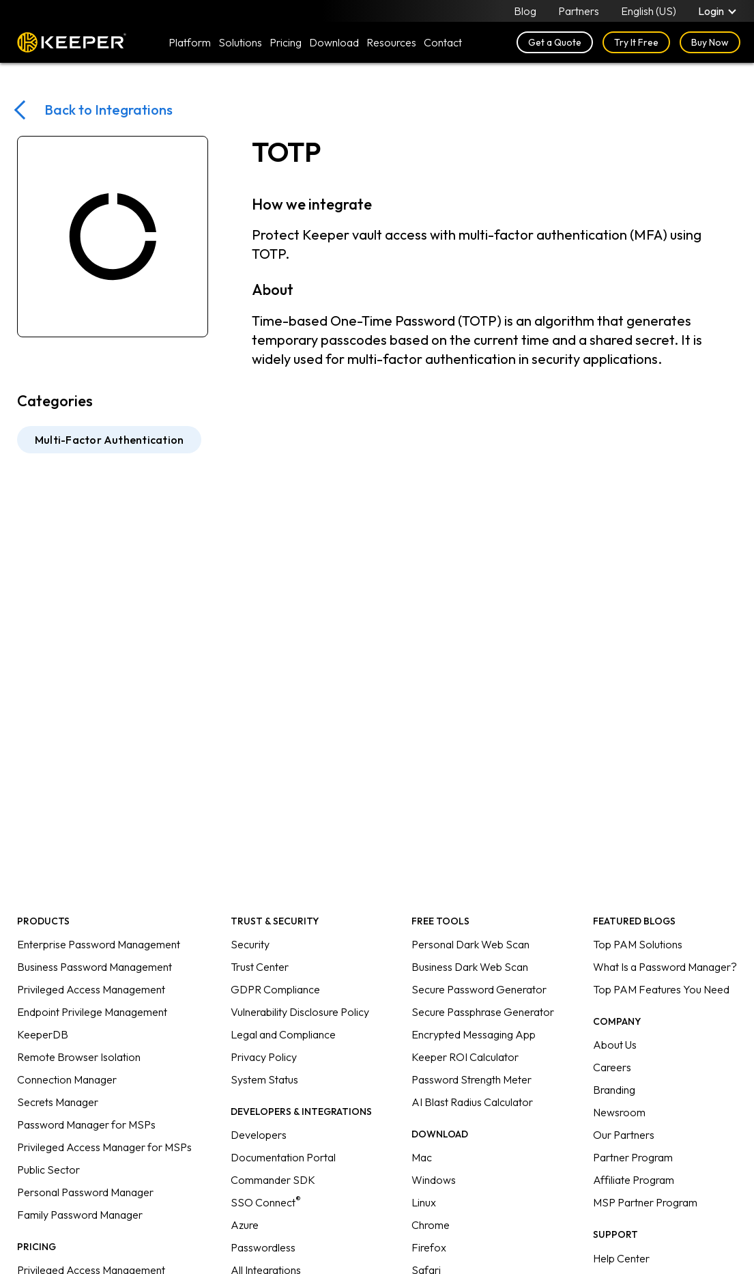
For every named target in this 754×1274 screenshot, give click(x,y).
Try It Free (636, 42)
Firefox (428, 1247)
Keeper (71, 42)
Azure (245, 1225)
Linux (423, 1202)
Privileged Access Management (91, 989)
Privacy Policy (264, 1057)
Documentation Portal (283, 1157)
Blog (525, 11)
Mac (421, 1157)
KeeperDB (42, 1034)
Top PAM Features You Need (661, 989)
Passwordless (263, 1247)
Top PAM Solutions (637, 944)
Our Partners (623, 1135)
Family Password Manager (80, 1214)
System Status (264, 1079)
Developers (259, 1135)
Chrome (430, 1225)
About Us (615, 1044)
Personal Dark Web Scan (470, 944)
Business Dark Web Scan (469, 967)
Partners (578, 11)
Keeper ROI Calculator (465, 1057)
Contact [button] (443, 42)
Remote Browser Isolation (79, 1057)
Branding (614, 1089)
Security (250, 944)
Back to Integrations (108, 109)
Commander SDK (273, 1180)
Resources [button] (391, 42)
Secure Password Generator (479, 989)
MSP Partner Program (645, 1202)
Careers (612, 1067)
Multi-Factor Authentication (109, 440)
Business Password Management (94, 967)
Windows (433, 1180)
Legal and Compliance (283, 1034)
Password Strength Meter (471, 1079)
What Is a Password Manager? (665, 967)
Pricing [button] (286, 42)
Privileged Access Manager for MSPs (104, 1147)
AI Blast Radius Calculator (472, 1102)
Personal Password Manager (85, 1192)
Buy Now (710, 42)
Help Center (621, 1258)
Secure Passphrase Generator (482, 1012)
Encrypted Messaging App (473, 1034)
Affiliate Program (633, 1180)
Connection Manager (67, 1079)
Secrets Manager (57, 1102)
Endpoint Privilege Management (92, 1012)
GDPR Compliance (275, 989)
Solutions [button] (240, 42)
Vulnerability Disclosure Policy (300, 1012)
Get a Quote (554, 42)
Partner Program (633, 1157)
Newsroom (619, 1112)
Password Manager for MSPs (86, 1124)
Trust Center (260, 967)
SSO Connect (266, 1202)
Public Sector (48, 1169)
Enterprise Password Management (98, 944)
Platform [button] (190, 42)
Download (334, 42)
